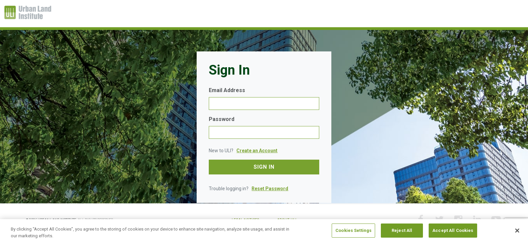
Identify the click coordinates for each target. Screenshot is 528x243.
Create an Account (256, 150)
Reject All (402, 230)
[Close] (517, 230)
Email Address (227, 90)
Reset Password (270, 188)
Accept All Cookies (452, 230)
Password (221, 119)
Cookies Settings (353, 230)
